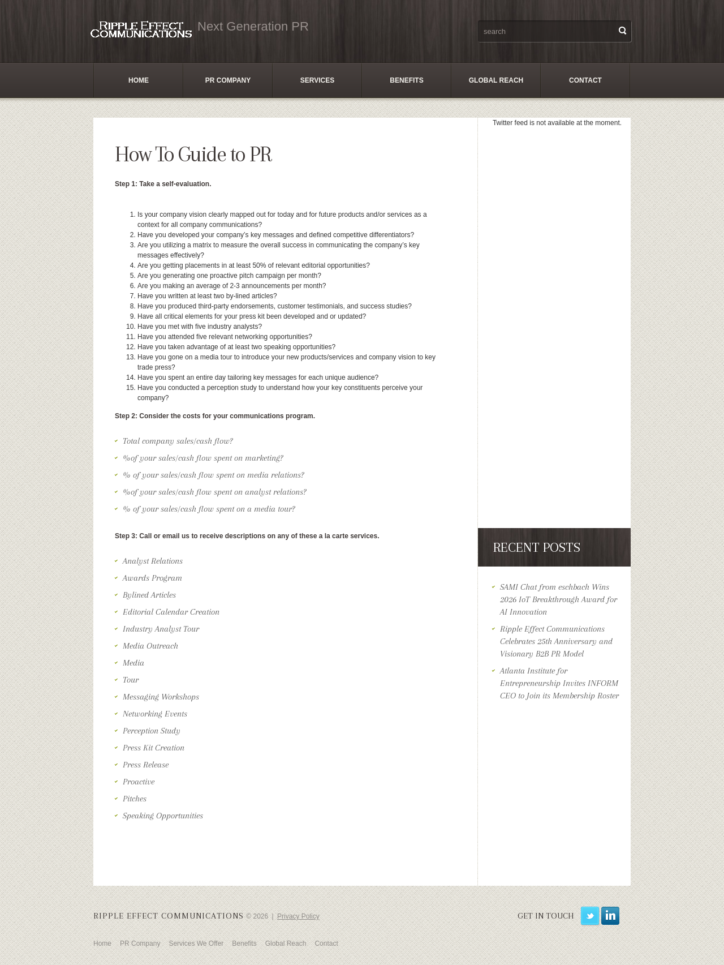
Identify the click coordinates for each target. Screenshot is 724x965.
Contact (585, 80)
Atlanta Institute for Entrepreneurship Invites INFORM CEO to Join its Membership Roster (559, 683)
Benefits (406, 80)
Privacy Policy (298, 916)
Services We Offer (196, 943)
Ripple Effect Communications (168, 916)
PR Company (228, 80)
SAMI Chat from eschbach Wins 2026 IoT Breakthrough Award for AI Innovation (558, 599)
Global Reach (496, 80)
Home (138, 80)
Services (317, 80)
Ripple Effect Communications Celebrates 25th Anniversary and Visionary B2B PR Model (556, 641)
